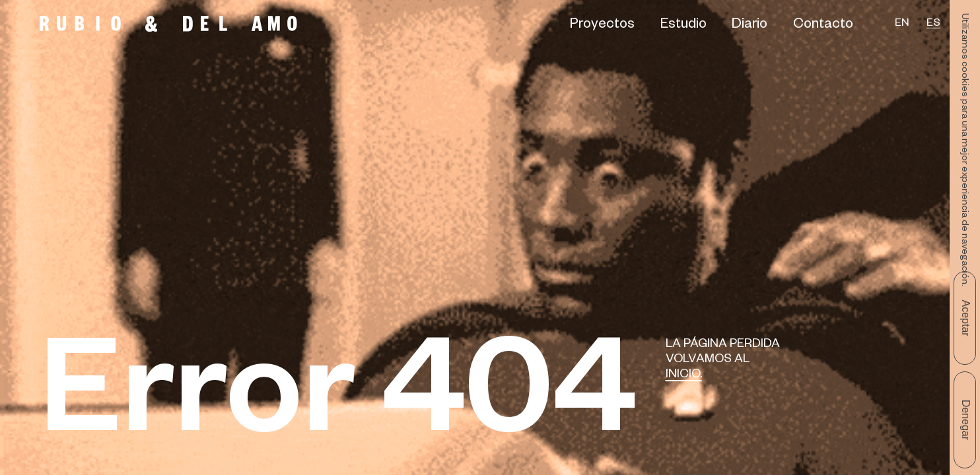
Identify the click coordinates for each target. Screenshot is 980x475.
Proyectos (602, 25)
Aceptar (965, 318)
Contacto (823, 25)
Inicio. (684, 375)
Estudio (683, 25)
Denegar (965, 420)
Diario (749, 25)
